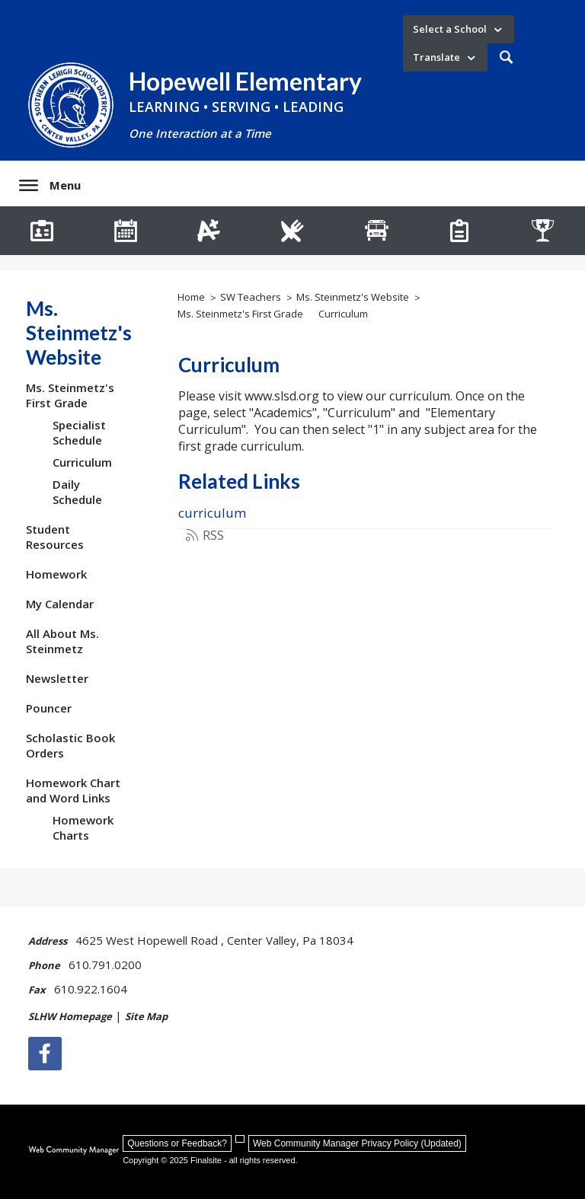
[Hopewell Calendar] (126, 230)
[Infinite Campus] (209, 230)
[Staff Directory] (42, 230)
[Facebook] (45, 1053)
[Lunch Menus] (292, 230)
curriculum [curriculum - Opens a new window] (212, 512)
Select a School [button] (450, 29)
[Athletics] (543, 230)
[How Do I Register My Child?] (460, 230)
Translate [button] (436, 57)
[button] (506, 57)
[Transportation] (376, 230)
